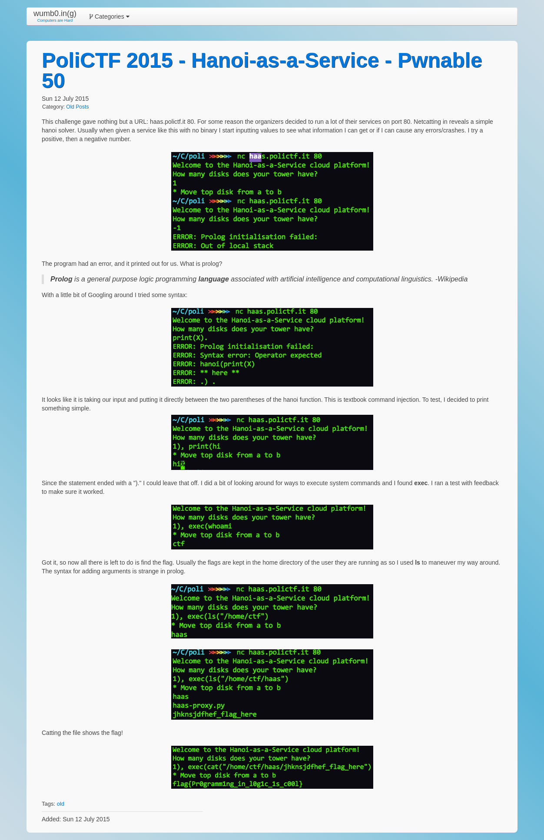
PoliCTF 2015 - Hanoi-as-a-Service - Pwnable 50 (262, 70)
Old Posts (77, 107)
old (60, 803)
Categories (109, 16)
